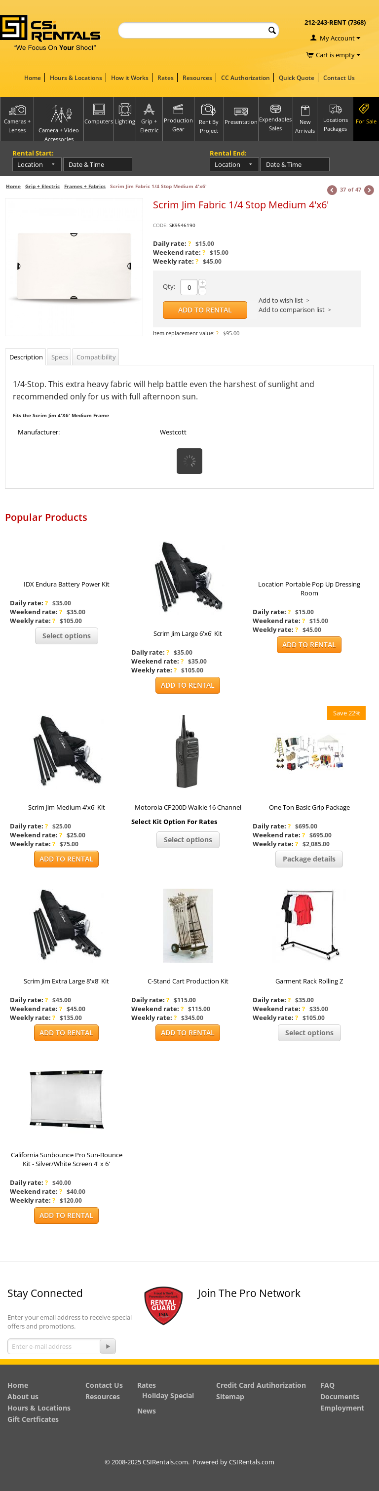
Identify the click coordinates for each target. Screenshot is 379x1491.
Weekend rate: (179, 252)
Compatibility (96, 357)
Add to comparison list (292, 309)
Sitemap (230, 1396)
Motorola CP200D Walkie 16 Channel (188, 807)
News (146, 1410)
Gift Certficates (33, 1419)
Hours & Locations (76, 78)
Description (26, 357)
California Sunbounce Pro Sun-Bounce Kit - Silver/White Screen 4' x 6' (66, 1159)
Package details (309, 858)
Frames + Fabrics (85, 186)
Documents (339, 1396)
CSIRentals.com (251, 1461)
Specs (59, 357)
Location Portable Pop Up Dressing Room (309, 588)
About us (22, 1396)
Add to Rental (205, 309)
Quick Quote (296, 78)
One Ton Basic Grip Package (309, 807)
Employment (342, 1408)
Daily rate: (172, 243)
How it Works (130, 78)
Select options (66, 635)
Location (30, 164)
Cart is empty (338, 54)
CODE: (160, 225)
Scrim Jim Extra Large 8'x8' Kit (66, 981)
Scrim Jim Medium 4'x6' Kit (66, 807)
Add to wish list (281, 300)
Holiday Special (168, 1395)
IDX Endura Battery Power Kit (67, 584)
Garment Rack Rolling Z (309, 981)
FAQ (327, 1385)
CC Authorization (245, 78)
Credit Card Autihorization (261, 1385)
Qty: (169, 286)
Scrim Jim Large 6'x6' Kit (187, 633)
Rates (165, 78)
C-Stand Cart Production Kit (188, 981)
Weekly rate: (175, 261)
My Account (337, 38)
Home (32, 78)
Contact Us (339, 78)
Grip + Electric (42, 186)
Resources (197, 78)
